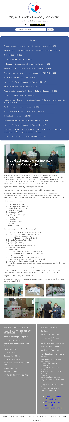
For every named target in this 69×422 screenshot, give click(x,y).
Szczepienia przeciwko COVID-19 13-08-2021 (19, 77)
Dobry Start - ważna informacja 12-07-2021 (19, 95)
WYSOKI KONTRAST (38, 25)
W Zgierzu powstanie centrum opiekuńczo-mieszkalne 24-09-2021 (27, 64)
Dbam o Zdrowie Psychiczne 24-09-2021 (18, 59)
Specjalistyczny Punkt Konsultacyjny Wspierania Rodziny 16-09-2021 (28, 68)
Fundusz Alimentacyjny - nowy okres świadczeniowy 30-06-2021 (26, 120)
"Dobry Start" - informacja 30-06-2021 (17, 116)
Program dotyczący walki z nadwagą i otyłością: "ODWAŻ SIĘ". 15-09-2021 (30, 73)
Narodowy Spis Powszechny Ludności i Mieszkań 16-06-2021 (25, 125)
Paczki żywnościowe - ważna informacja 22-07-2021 (22, 86)
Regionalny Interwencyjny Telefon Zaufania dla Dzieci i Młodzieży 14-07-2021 (30, 91)
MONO (27, 25)
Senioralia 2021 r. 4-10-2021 (13, 55)
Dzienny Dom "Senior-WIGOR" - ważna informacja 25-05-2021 (25, 136)
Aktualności (34, 40)
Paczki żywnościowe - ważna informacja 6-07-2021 (22, 107)
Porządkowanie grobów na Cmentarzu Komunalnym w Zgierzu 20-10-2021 (30, 46)
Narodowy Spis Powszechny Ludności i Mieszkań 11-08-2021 (25, 82)
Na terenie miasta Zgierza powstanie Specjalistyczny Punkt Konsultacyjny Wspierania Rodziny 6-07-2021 (34, 101)
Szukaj (50, 29)
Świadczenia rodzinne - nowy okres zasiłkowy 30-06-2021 (24, 111)
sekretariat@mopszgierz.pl (18, 337)
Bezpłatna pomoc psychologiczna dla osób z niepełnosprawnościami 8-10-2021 (32, 50)
